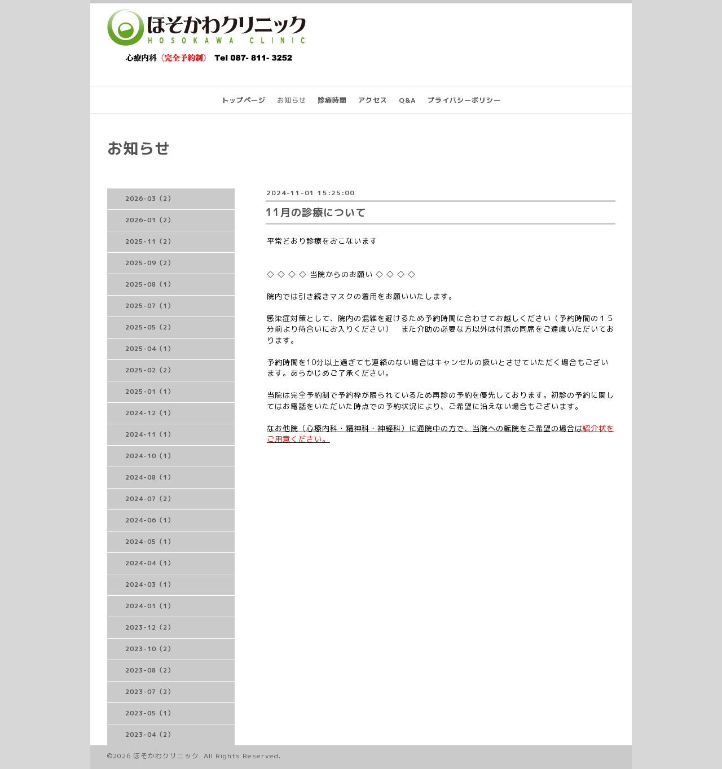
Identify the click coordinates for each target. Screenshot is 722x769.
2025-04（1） (149, 348)
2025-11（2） (149, 241)
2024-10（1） (149, 455)
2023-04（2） (149, 734)
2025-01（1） (149, 391)
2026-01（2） (149, 220)
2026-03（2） (149, 198)
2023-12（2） (149, 627)
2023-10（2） (149, 648)
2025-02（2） (149, 370)
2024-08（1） (149, 477)
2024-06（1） (149, 520)
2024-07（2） (149, 498)
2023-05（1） (149, 713)
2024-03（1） (149, 584)
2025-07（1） (149, 305)
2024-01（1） (149, 605)
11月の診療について (316, 212)
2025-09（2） (149, 262)
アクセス (373, 100)
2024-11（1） (149, 434)
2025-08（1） (149, 284)
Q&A (407, 100)
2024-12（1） (149, 413)
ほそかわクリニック (166, 756)
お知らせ (291, 100)
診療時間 (332, 100)
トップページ (244, 100)
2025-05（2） (149, 327)
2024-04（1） (149, 563)
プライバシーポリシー (464, 100)
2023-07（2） (149, 691)
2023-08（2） (149, 670)
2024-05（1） (149, 541)
